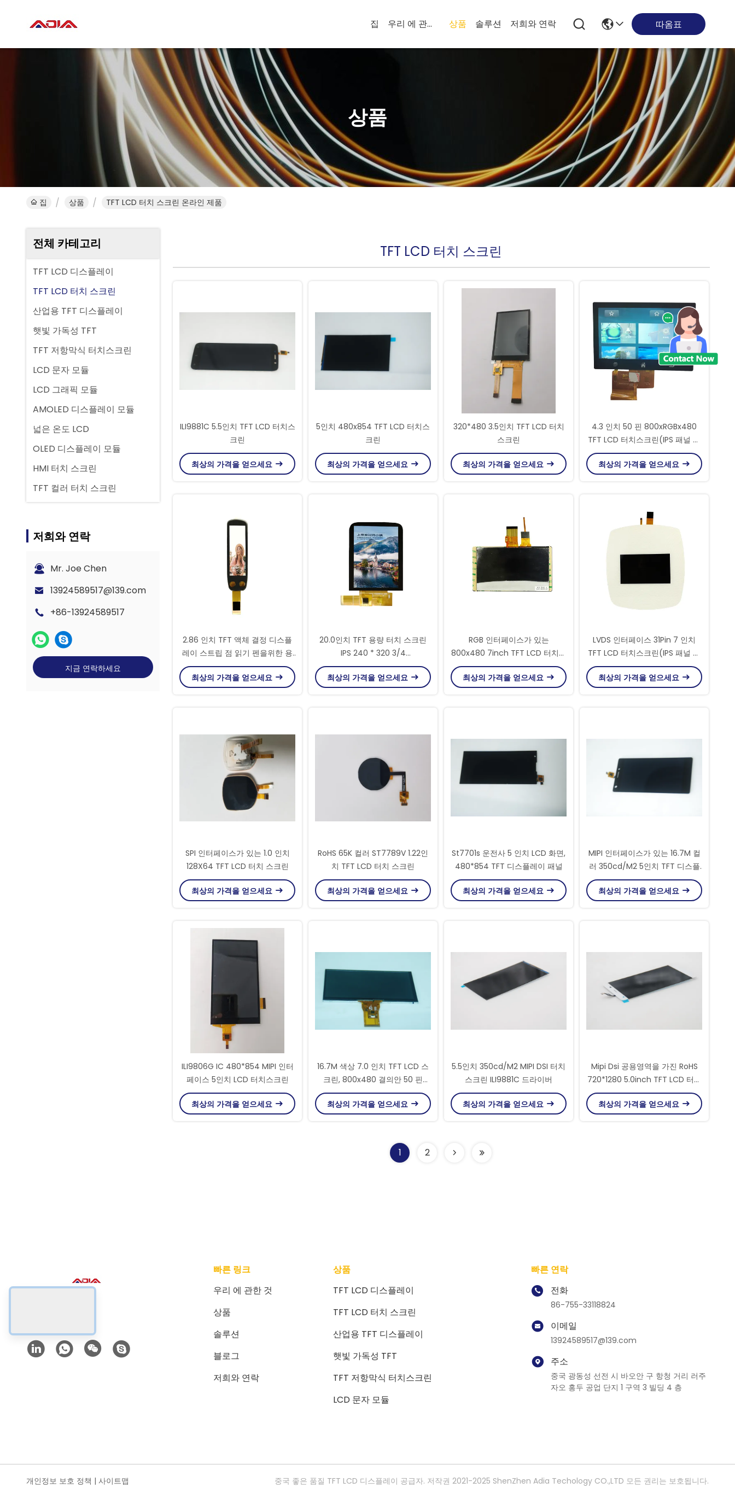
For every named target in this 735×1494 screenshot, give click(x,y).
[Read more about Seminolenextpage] (454, 1153)
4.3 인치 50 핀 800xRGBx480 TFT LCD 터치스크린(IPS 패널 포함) (644, 439)
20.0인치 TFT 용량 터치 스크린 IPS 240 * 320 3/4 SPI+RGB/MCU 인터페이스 (373, 653)
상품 (457, 23)
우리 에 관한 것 (414, 23)
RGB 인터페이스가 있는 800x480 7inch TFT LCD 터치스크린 (509, 653)
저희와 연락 (533, 23)
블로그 (226, 1356)
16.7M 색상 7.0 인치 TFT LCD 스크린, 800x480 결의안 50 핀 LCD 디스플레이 (373, 1079)
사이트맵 (113, 1480)
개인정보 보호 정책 (59, 1480)
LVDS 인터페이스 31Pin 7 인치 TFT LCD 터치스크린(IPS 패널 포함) (644, 653)
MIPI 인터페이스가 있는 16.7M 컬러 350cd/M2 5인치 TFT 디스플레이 (644, 866)
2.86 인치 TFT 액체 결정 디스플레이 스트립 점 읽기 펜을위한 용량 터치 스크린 (237, 653)
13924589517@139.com (98, 590)
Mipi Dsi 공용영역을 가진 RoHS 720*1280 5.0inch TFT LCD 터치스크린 (644, 1079)
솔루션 (488, 23)
